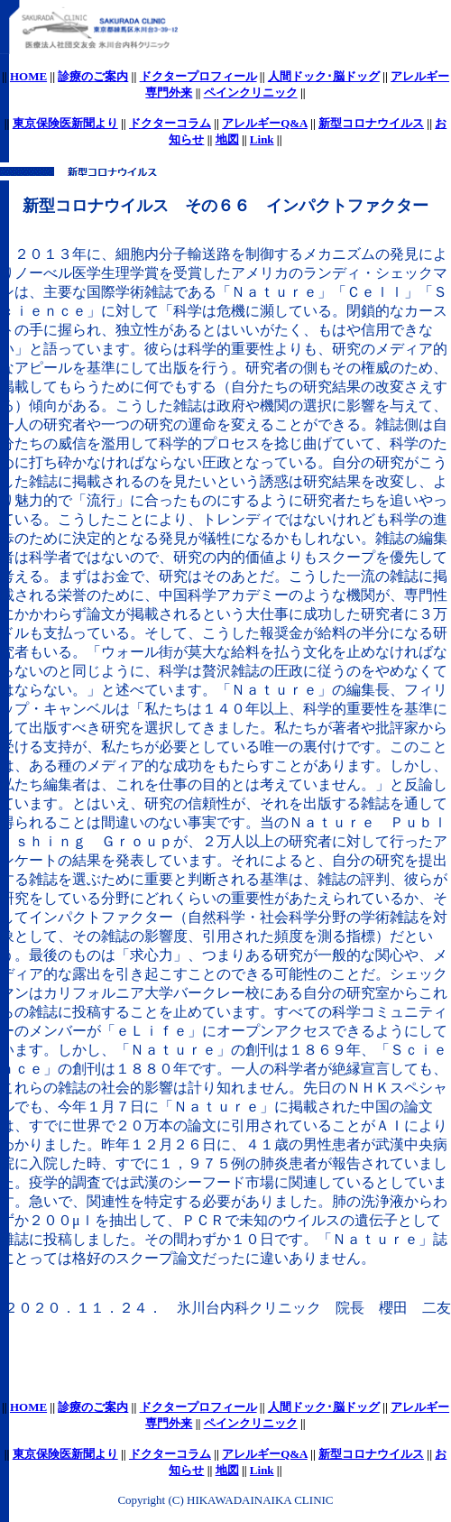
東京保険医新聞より (65, 123)
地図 (227, 139)
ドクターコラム (170, 123)
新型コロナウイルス (371, 123)
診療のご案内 (93, 76)
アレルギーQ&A (265, 123)
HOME (28, 76)
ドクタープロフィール (198, 76)
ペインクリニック (251, 92)
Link (262, 139)
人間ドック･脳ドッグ (324, 76)
